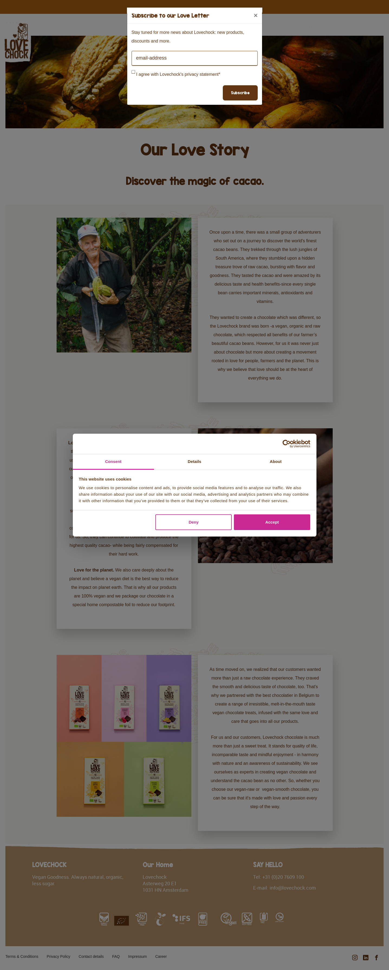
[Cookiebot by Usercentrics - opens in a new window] (286, 444)
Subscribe (240, 92)
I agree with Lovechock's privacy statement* (178, 74)
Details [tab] (194, 461)
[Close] (255, 15)
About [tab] (276, 461)
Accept (272, 522)
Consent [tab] (113, 461)
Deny (194, 522)
